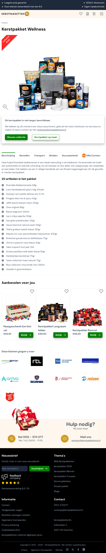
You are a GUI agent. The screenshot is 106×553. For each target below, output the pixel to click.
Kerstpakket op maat (45, 137)
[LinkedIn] (84, 549)
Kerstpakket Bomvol (85, 330)
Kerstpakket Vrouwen (64, 476)
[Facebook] (78, 549)
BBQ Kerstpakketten (64, 461)
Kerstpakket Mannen (64, 471)
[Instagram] (67, 549)
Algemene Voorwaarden (14, 520)
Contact (6, 505)
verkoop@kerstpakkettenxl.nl (51, 129)
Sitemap (59, 550)
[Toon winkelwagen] (95, 14)
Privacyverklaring (10, 525)
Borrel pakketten (62, 481)
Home (5, 22)
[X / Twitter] (73, 549)
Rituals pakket (61, 486)
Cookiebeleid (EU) (11, 530)
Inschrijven (37, 468)
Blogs (56, 491)
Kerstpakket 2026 (63, 466)
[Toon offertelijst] (88, 14)
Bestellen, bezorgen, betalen (16, 515)
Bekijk (24, 334)
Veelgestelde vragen (12, 510)
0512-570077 (61, 505)
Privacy (24, 550)
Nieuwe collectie (16, 137)
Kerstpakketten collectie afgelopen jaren (22, 534)
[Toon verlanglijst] (81, 14)
